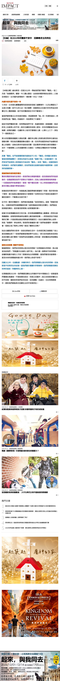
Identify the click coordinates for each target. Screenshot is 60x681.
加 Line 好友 (15, 291)
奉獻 (50, 6)
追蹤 (25, 41)
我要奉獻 (11, 306)
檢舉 (57, 40)
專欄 (33, 14)
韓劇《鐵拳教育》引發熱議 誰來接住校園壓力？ (20, 451)
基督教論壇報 (16, 14)
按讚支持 (43, 291)
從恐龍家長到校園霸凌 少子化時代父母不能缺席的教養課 (25, 492)
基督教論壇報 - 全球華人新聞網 (10, 6)
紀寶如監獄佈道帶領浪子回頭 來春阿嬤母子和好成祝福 (23, 409)
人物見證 (26, 14)
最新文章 (5, 14)
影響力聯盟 (41, 14)
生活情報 (51, 14)
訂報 (46, 6)
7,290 (9, 84)
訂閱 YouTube (29, 296)
